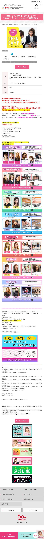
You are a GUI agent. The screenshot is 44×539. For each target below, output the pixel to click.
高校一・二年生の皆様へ (31, 489)
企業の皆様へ (5, 504)
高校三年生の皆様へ (7, 489)
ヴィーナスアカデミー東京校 (18, 83)
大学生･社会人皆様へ (7, 494)
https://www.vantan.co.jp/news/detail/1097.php (16, 414)
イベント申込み (22, 67)
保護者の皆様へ (28, 499)
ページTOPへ (33, 510)
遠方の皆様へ (27, 494)
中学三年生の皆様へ (7, 499)
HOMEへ (11, 510)
